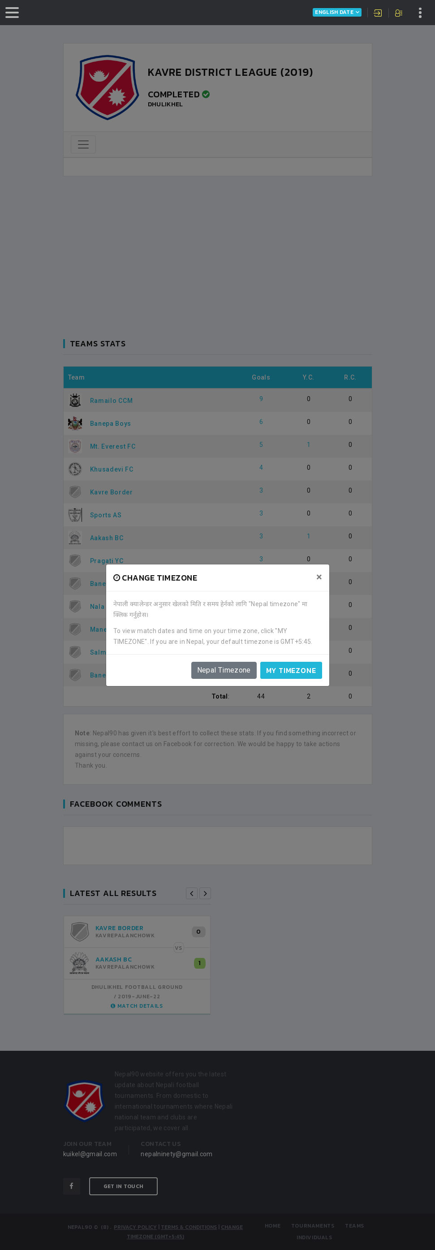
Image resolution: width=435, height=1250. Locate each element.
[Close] (319, 577)
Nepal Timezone (224, 670)
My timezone (291, 670)
